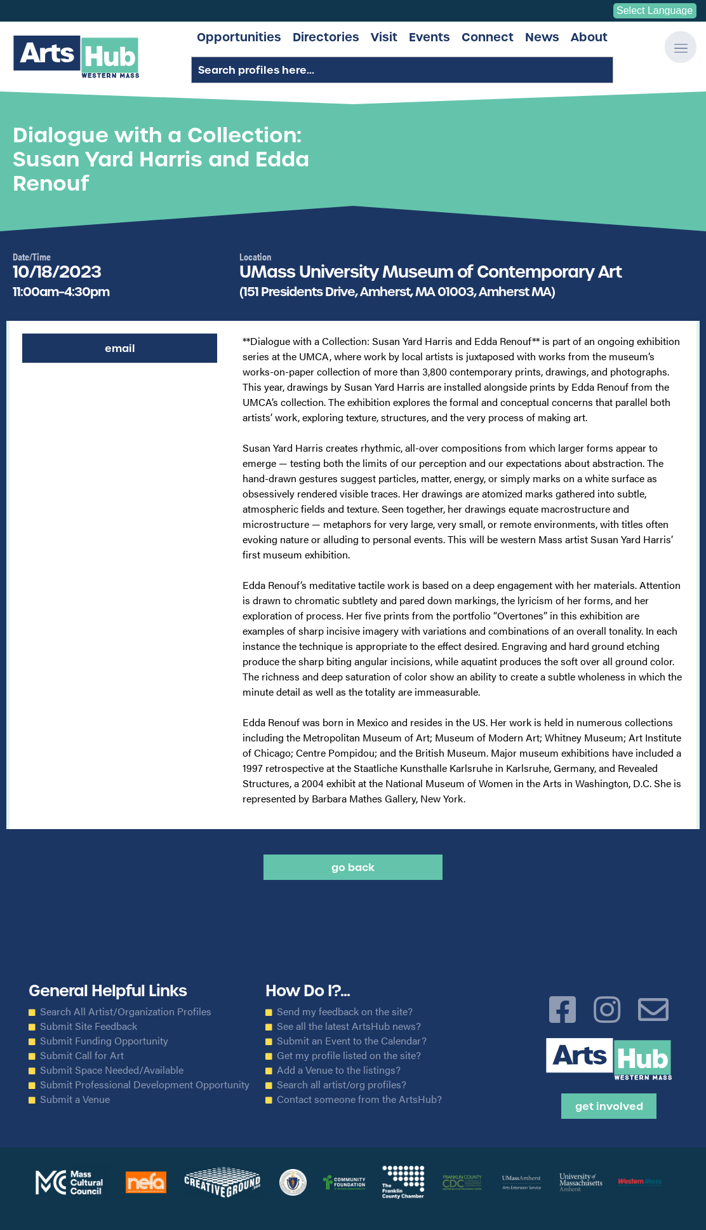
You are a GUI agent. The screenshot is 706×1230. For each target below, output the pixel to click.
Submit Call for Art (82, 1055)
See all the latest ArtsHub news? (349, 1026)
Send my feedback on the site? (345, 1011)
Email (120, 348)
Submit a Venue (75, 1099)
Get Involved (609, 1106)
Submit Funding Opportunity (104, 1041)
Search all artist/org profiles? (341, 1084)
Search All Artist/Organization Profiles (125, 1011)
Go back (353, 867)
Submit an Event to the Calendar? (352, 1041)
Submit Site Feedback (88, 1026)
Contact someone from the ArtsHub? (359, 1099)
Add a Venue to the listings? (339, 1070)
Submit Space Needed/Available (111, 1070)
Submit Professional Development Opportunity (145, 1084)
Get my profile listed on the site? (349, 1055)
